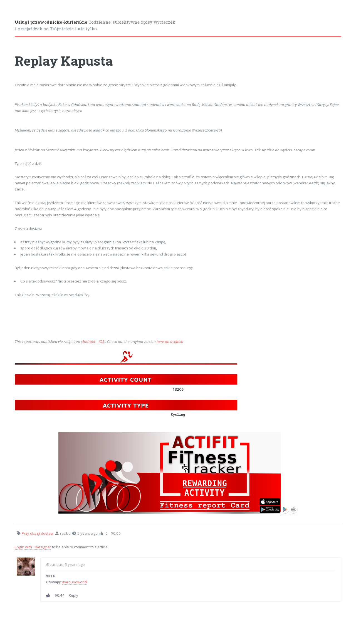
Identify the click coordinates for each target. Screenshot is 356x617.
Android (88, 341)
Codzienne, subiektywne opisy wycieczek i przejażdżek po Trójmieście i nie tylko (95, 25)
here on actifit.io (170, 341)
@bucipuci (54, 564)
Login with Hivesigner (33, 546)
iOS (101, 341)
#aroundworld (74, 581)
